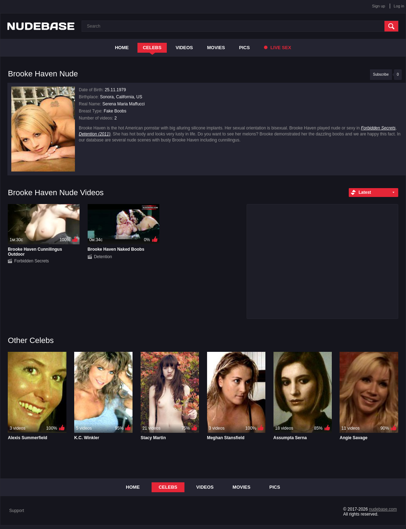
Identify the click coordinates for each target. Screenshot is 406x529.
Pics (244, 47)
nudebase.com (383, 509)
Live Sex (277, 47)
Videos (184, 47)
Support (16, 510)
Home (122, 47)
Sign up (378, 6)
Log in (399, 6)
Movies (216, 47)
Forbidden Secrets (378, 128)
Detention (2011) (94, 134)
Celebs (152, 47)
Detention (103, 256)
